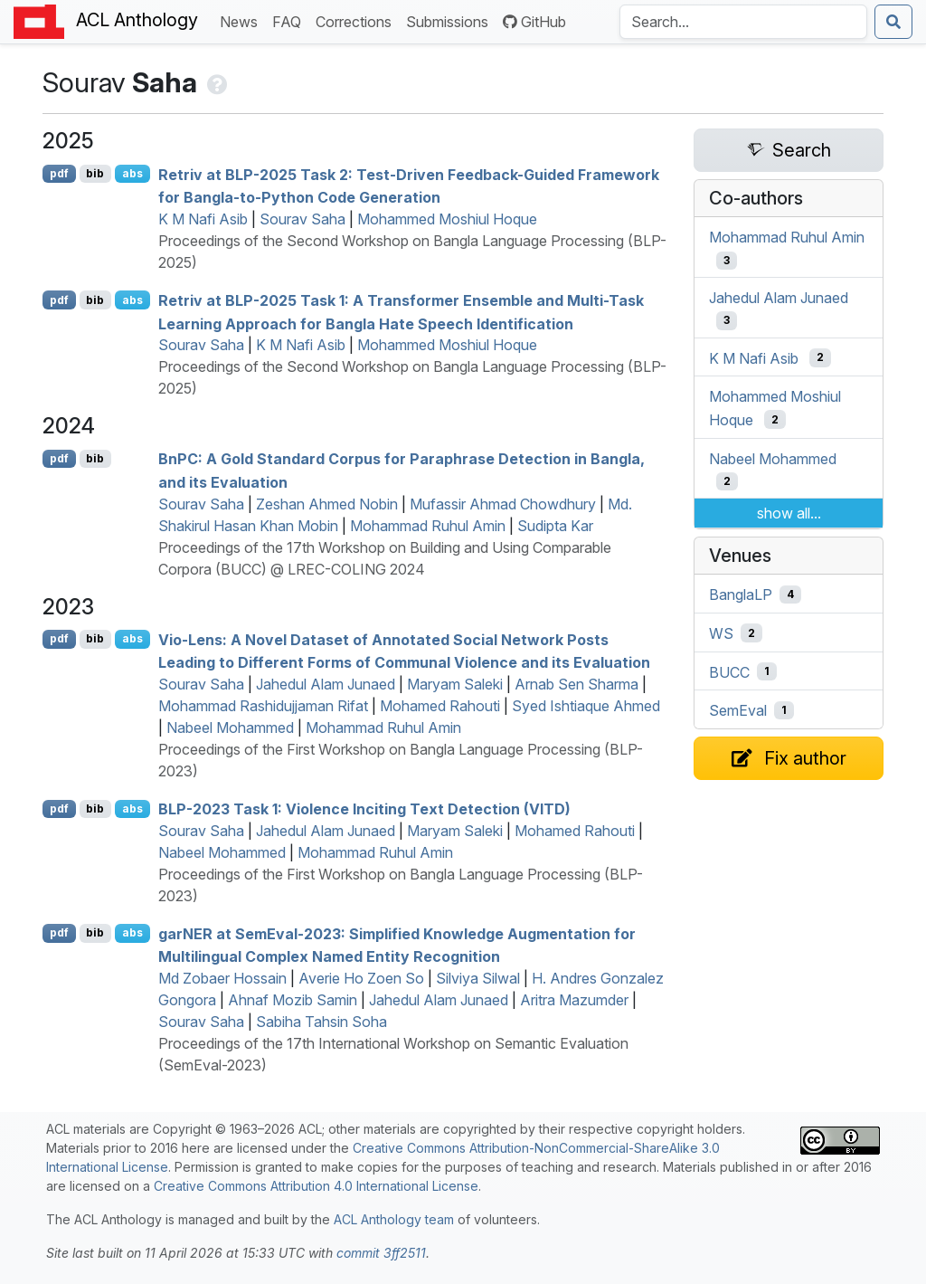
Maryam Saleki (455, 684)
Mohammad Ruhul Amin (428, 526)
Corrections (357, 20)
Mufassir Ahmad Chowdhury (503, 504)
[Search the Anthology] (743, 22)
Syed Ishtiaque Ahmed (586, 706)
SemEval (738, 710)
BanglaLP (740, 594)
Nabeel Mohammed (230, 727)
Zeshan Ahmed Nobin (327, 504)
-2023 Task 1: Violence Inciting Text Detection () (364, 809)
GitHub (534, 22)
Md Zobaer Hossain (222, 978)
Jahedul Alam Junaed (325, 684)
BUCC (729, 671)
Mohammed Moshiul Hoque (447, 219)
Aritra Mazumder (574, 1000)
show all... (789, 513)
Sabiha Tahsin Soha (321, 1022)
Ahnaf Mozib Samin (292, 1000)
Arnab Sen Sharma (576, 684)
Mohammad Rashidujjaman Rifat (263, 706)
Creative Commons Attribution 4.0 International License (316, 1186)
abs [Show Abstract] (132, 173)
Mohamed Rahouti (440, 706)
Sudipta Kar (555, 526)
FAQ (290, 20)
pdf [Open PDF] (59, 173)
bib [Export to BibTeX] (95, 173)
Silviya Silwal (478, 978)
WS (721, 633)
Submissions (451, 20)
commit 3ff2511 (381, 1252)
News (242, 20)
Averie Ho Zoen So (361, 978)
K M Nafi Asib (203, 219)
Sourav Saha (302, 219)
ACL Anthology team (394, 1219)
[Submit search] (893, 22)
